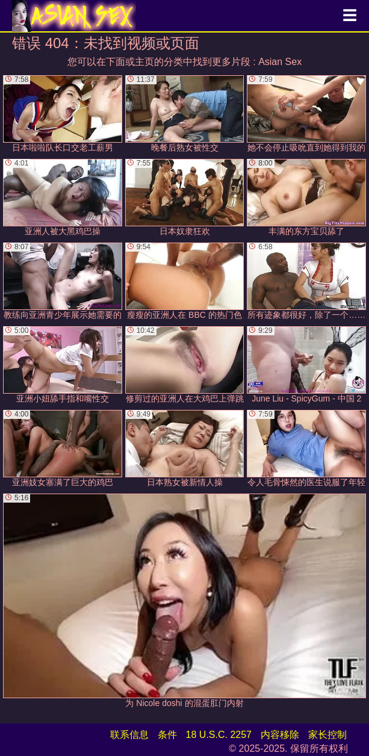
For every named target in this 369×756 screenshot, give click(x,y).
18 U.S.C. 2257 (219, 735)
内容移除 (280, 735)
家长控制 (327, 735)
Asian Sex (280, 62)
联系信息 (129, 735)
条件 (167, 735)
